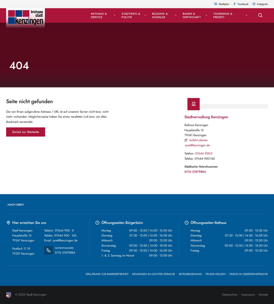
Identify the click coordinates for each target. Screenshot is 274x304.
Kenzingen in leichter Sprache (153, 274)
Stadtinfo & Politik (131, 15)
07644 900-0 (203, 153)
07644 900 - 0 (64, 230)
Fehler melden (215, 274)
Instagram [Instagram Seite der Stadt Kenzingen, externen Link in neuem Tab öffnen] (262, 4)
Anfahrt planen (198, 140)
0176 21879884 (195, 172)
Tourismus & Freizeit (222, 15)
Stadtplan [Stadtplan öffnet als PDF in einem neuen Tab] (224, 4)
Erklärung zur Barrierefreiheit (107, 274)
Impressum (248, 295)
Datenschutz (229, 295)
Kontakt (263, 295)
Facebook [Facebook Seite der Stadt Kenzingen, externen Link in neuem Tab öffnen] (243, 4)
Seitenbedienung (190, 274)
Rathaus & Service (99, 15)
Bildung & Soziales (160, 15)
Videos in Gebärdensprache (248, 274)
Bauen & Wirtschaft (192, 15)
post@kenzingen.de (197, 145)
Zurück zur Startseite (25, 132)
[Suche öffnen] (260, 15)
